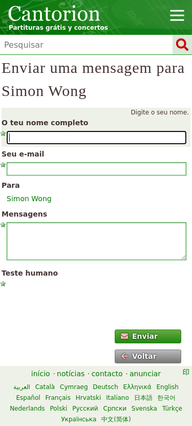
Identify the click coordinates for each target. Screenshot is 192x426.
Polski (58, 408)
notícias (70, 374)
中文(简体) (116, 419)
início (40, 374)
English (168, 387)
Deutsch (105, 387)
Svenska (144, 408)
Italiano (117, 397)
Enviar (139, 336)
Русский (85, 408)
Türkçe (172, 408)
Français (57, 397)
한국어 (166, 397)
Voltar (139, 356)
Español (28, 397)
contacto (107, 374)
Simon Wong (29, 199)
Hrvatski (88, 397)
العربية (21, 387)
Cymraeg (74, 387)
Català (45, 387)
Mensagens (24, 214)
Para (11, 185)
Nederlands (27, 408)
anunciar (145, 374)
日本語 (143, 397)
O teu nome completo (45, 123)
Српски (115, 408)
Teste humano (30, 273)
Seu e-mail (23, 154)
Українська (78, 419)
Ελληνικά (137, 387)
